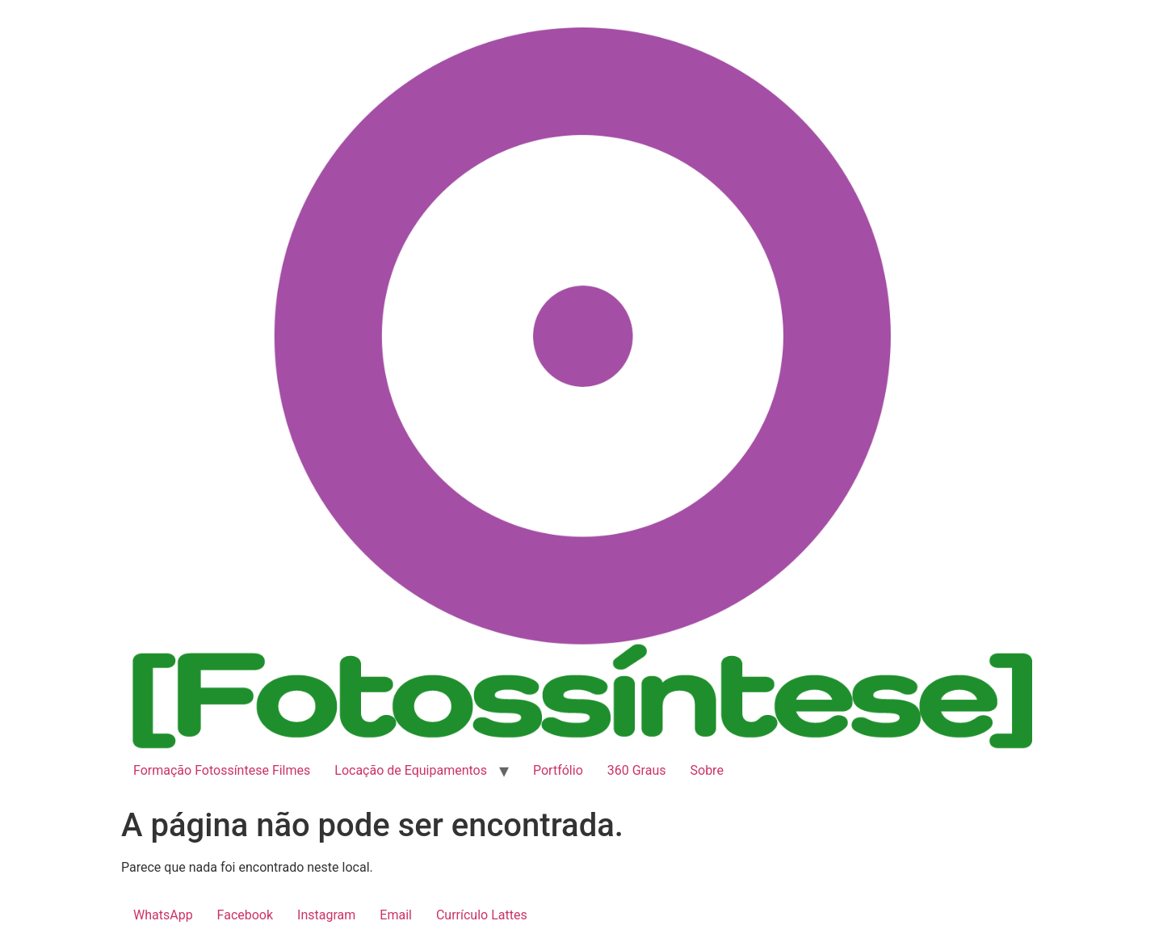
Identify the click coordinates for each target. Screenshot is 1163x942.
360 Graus (636, 770)
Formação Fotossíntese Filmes (221, 770)
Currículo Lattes (481, 915)
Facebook (245, 915)
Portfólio (558, 770)
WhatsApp (163, 915)
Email (396, 915)
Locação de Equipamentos (410, 770)
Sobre (707, 770)
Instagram (326, 915)
